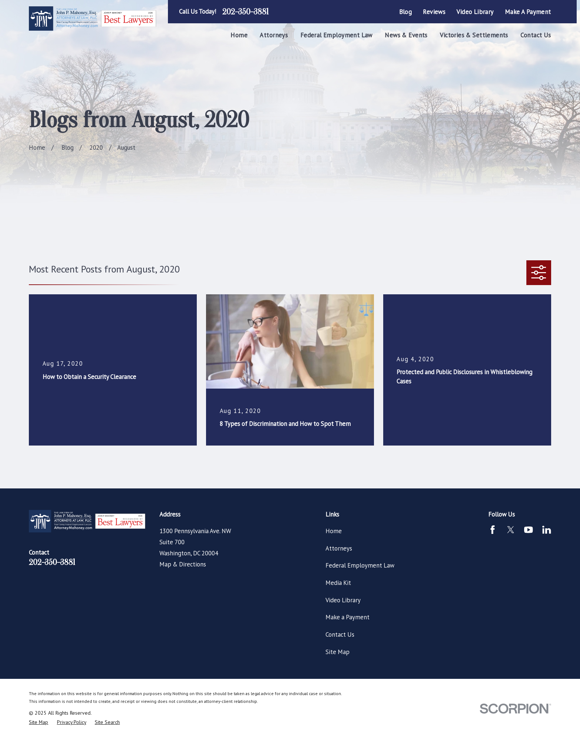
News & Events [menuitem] (406, 35)
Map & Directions (182, 564)
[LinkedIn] (546, 529)
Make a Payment (528, 12)
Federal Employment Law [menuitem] (336, 35)
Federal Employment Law (360, 565)
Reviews (434, 12)
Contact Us (340, 634)
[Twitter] (510, 529)
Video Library (474, 12)
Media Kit (338, 583)
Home (334, 531)
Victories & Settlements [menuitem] (474, 35)
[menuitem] (38, 722)
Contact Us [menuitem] (535, 35)
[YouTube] (528, 529)
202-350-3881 (245, 12)
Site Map (338, 652)
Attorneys (339, 548)
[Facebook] (492, 529)
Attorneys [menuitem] (274, 35)
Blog (405, 12)
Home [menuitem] (238, 35)
